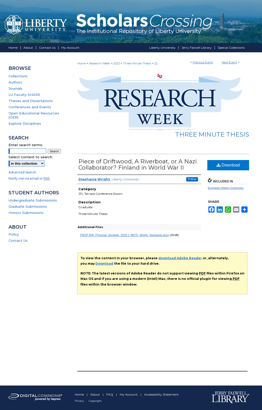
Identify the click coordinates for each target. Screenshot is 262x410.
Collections (18, 76)
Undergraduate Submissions (33, 200)
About (95, 394)
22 (156, 63)
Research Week (100, 63)
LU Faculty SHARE (24, 95)
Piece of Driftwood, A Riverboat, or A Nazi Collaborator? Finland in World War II (137, 164)
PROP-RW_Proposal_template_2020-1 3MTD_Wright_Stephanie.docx (124, 235)
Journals (15, 88)
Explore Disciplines (25, 123)
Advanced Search (22, 172)
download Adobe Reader (180, 258)
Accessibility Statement (161, 394)
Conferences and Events (30, 107)
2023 (116, 63)
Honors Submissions (26, 213)
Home (81, 63)
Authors (15, 82)
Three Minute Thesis (137, 63)
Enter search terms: (26, 145)
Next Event (229, 62)
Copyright (95, 401)
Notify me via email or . (29, 178)
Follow (192, 179)
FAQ (110, 394)
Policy (14, 234)
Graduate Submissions (28, 206)
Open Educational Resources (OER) (34, 115)
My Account (129, 394)
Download (228, 165)
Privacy (80, 401)
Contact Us (18, 240)
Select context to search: (31, 157)
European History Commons (225, 187)
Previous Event (203, 62)
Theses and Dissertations (31, 101)
